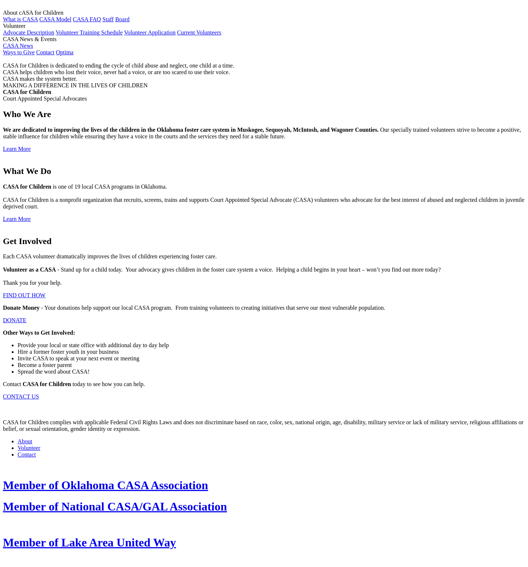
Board (122, 19)
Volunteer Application (150, 32)
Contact (45, 52)
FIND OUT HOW (24, 295)
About (25, 441)
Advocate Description (28, 32)
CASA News (18, 46)
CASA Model (55, 19)
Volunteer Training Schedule (89, 32)
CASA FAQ (87, 19)
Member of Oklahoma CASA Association (105, 485)
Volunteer (29, 448)
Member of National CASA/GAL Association (115, 506)
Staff (108, 19)
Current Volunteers (199, 32)
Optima (64, 52)
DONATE (14, 320)
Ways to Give (19, 52)
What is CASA (20, 19)
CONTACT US (21, 396)
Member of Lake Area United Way (89, 542)
